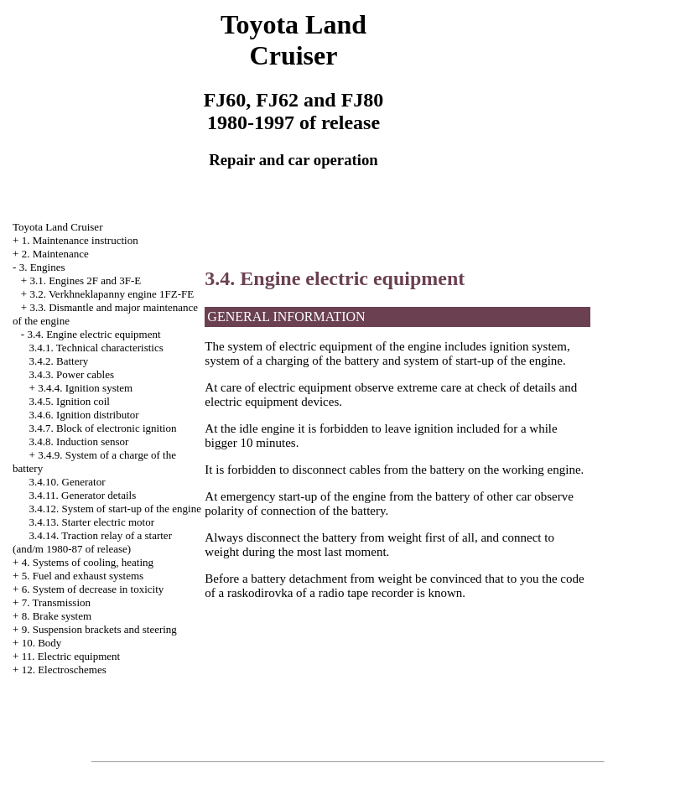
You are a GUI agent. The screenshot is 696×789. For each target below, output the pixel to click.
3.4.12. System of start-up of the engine (115, 508)
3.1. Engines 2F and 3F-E (85, 280)
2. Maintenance (55, 253)
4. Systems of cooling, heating (87, 562)
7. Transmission (56, 602)
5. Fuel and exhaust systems (83, 575)
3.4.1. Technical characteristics (96, 347)
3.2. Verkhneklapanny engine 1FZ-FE (111, 294)
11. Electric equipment (71, 656)
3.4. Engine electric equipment (93, 334)
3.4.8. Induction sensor (79, 441)
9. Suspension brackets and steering (99, 629)
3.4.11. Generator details (83, 495)
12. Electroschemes (64, 669)
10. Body (42, 642)
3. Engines (42, 267)
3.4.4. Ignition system (85, 388)
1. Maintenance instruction (80, 240)
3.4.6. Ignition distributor (84, 414)
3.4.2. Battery (59, 361)
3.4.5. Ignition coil (69, 401)
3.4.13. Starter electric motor (91, 522)
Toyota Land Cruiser (57, 227)
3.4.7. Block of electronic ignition (103, 428)
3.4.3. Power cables (71, 374)
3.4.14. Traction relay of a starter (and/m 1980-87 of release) (92, 542)
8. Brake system (56, 616)
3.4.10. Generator (67, 481)
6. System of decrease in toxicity (93, 589)
